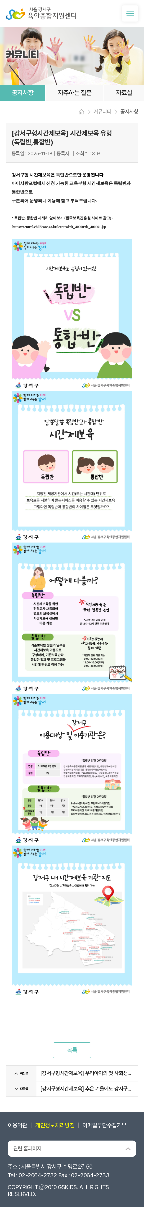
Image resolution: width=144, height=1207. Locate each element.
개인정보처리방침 (55, 1125)
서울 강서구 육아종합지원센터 (41, 13)
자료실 (124, 93)
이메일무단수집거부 (104, 1125)
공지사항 (22, 93)
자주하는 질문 (75, 93)
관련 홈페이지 (27, 1148)
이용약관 (17, 1125)
